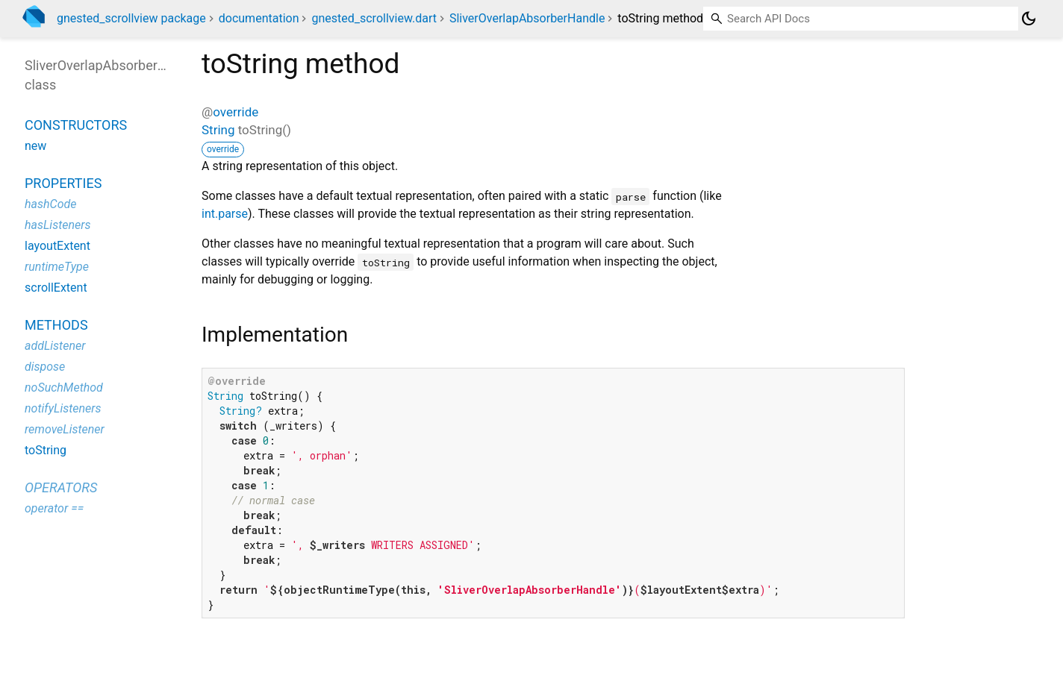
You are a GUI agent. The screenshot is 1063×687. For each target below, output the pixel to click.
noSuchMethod (64, 387)
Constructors (76, 125)
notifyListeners (63, 408)
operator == (54, 508)
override (235, 111)
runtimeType (57, 267)
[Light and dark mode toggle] (1029, 19)
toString (45, 450)
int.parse (225, 214)
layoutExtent (57, 246)
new (35, 146)
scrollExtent (56, 287)
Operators (61, 487)
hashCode (50, 204)
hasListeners (58, 225)
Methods (56, 325)
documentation (259, 18)
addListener (55, 346)
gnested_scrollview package (131, 18)
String (218, 129)
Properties (63, 183)
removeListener (65, 429)
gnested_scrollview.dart (374, 18)
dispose (45, 367)
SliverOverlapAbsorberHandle (527, 18)
